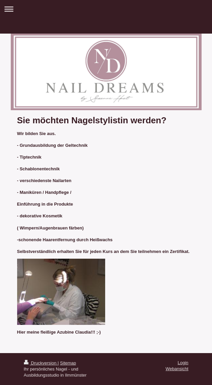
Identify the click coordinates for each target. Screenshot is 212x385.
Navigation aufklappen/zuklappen (106, 9)
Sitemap (68, 363)
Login (183, 362)
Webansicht (177, 368)
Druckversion (41, 363)
